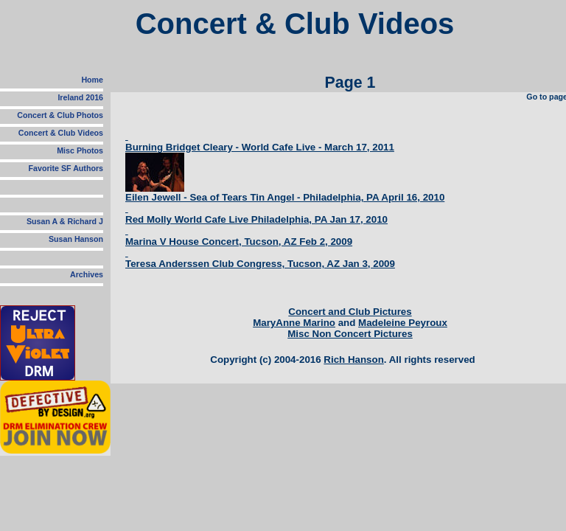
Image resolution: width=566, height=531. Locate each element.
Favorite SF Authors (66, 168)
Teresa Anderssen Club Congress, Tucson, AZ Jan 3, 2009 (260, 263)
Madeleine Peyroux (402, 322)
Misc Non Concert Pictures (350, 333)
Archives (86, 274)
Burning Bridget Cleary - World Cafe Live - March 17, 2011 (259, 147)
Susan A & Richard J (65, 221)
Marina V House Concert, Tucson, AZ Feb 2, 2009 (238, 241)
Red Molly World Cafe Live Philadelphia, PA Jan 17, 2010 (256, 219)
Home (92, 79)
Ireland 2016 (80, 97)
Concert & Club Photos (60, 115)
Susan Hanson (76, 239)
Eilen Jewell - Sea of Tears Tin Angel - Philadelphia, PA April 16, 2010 (284, 197)
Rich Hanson (353, 359)
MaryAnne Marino (294, 322)
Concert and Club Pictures (349, 311)
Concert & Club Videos (60, 132)
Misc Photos (80, 150)
